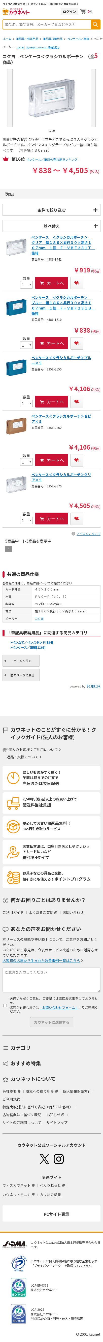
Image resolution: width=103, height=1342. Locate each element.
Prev (10, 98)
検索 (95, 24)
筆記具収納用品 (52, 39)
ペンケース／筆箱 (78, 39)
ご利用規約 (11, 1099)
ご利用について (45, 749)
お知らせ (53, 1114)
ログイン (69, 11)
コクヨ (20, 47)
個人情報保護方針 (77, 1091)
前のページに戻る (22, 675)
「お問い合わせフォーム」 (58, 1007)
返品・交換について (23, 756)
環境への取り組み (40, 1091)
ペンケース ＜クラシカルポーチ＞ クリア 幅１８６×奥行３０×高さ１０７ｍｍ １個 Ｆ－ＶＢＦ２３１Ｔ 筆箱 (63, 245)
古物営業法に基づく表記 (22, 1114)
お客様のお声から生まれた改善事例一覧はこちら (41, 960)
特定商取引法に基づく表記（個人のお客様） (38, 1106)
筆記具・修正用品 (27, 39)
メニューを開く (97, 12)
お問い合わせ (73, 912)
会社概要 (10, 1091)
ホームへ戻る (22, 661)
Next (93, 98)
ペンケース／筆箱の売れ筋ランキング (51, 159)
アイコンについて (88, 534)
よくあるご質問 (41, 912)
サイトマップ (56, 1122)
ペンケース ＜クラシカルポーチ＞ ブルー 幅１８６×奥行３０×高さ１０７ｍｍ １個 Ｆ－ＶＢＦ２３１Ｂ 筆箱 (63, 305)
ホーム (7, 39)
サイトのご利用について (22, 1122)
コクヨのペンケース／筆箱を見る (42, 47)
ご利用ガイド (13, 912)
